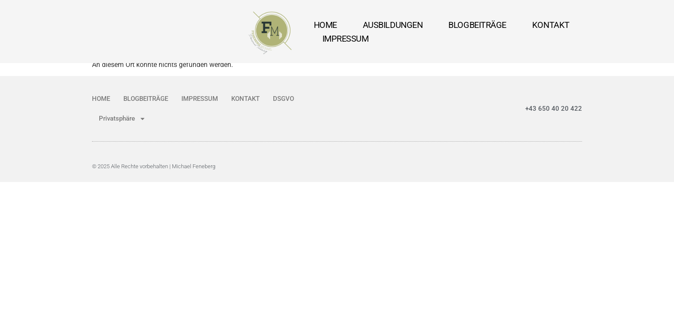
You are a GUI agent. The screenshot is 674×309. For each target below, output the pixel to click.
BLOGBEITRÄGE (477, 25)
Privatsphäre (122, 118)
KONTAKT (551, 25)
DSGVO (283, 99)
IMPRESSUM (345, 38)
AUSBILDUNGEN (393, 25)
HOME (325, 25)
